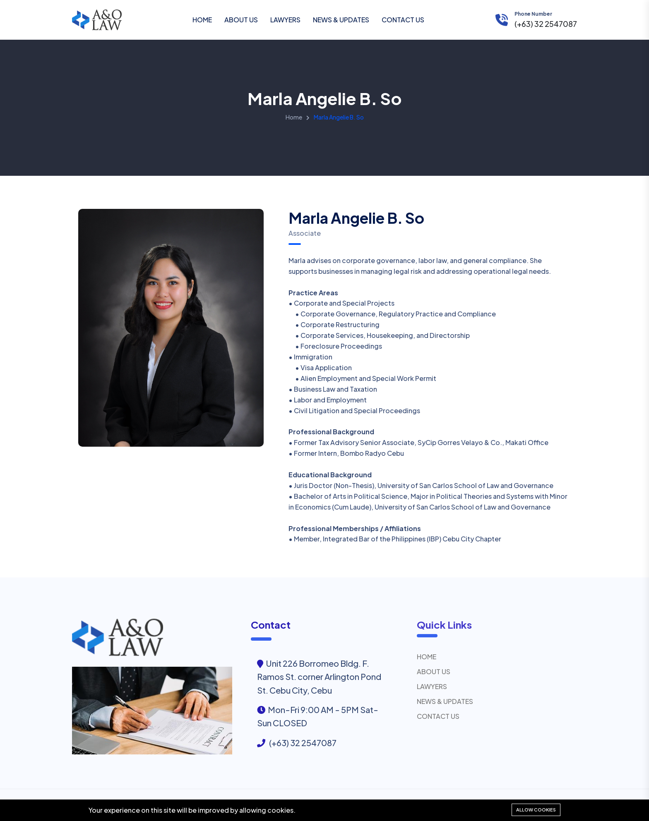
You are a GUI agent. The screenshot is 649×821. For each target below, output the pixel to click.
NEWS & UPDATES (341, 19)
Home (294, 117)
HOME (202, 19)
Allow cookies (536, 809)
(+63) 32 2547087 (545, 24)
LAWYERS (285, 19)
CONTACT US (403, 19)
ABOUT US (241, 19)
